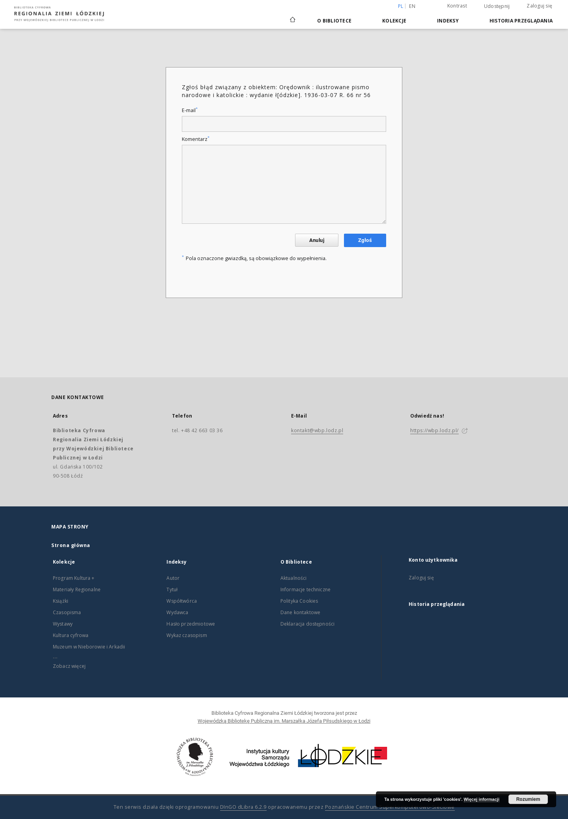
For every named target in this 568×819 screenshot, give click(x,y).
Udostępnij (497, 6)
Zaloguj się (539, 5)
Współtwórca (181, 601)
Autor (172, 578)
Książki (60, 601)
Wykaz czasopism (186, 635)
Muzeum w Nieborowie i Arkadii (89, 646)
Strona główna (70, 545)
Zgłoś (365, 240)
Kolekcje (394, 20)
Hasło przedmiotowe (190, 623)
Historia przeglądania (521, 20)
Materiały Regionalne (77, 589)
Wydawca (177, 612)
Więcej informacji (481, 799)
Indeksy (448, 20)
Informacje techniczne (305, 589)
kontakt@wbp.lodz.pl (317, 430)
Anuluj (316, 240)
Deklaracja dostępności (307, 623)
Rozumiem (528, 799)
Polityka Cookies (299, 601)
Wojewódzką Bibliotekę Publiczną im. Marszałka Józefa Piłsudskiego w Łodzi (284, 721)
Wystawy (63, 623)
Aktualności (293, 578)
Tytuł (172, 589)
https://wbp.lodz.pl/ (434, 430)
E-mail (190, 110)
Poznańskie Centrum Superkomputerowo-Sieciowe (390, 807)
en (412, 6)
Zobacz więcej (69, 666)
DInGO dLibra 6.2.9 (243, 807)
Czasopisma (67, 612)
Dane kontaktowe (300, 612)
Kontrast (457, 5)
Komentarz (195, 139)
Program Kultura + (74, 578)
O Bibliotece (334, 20)
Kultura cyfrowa (70, 635)
